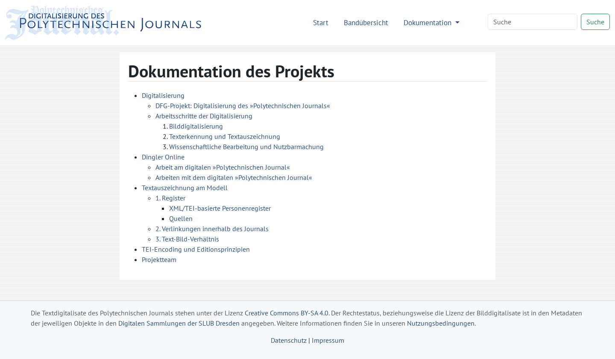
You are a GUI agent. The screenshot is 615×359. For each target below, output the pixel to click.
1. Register (170, 198)
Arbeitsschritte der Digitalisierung (203, 116)
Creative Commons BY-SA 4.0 (286, 313)
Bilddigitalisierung (196, 126)
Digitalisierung (163, 95)
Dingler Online (163, 157)
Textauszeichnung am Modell (185, 187)
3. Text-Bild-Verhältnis (187, 239)
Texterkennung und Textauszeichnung (224, 136)
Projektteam (159, 259)
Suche (595, 22)
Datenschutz (289, 340)
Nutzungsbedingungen (440, 323)
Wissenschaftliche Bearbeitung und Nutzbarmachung (246, 146)
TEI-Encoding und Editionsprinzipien (196, 249)
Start (320, 22)
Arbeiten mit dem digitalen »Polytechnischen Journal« (233, 177)
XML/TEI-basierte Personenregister (220, 208)
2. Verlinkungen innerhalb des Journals (212, 228)
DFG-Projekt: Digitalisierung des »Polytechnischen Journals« (242, 105)
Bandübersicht (366, 22)
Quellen (181, 218)
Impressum (328, 340)
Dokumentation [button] (429, 22)
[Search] (532, 22)
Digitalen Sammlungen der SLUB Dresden (179, 323)
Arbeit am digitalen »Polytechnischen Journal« (222, 167)
